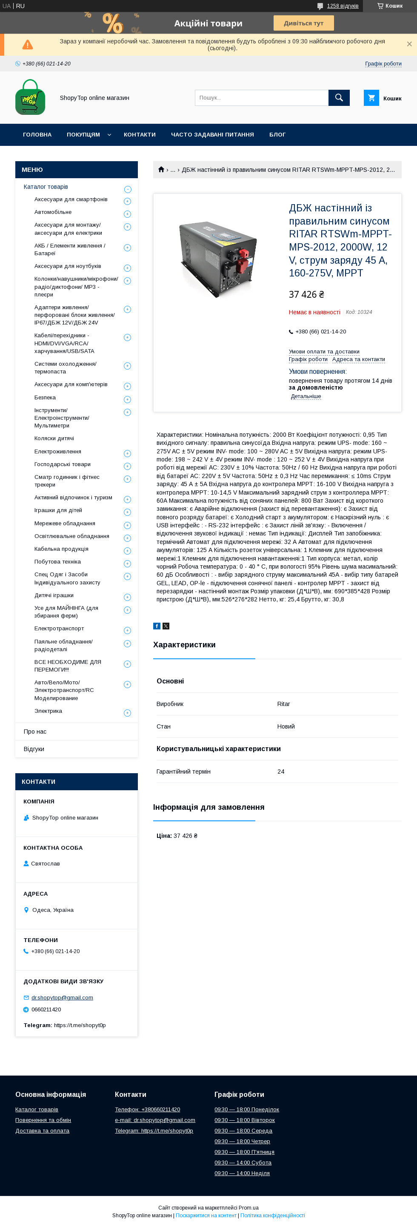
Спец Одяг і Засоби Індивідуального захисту (67, 578)
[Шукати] (339, 98)
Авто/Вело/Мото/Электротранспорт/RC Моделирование (64, 690)
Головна (37, 134)
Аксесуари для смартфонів (71, 199)
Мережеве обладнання (64, 523)
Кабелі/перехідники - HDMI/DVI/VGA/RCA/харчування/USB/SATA (64, 343)
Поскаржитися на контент (206, 1215)
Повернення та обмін (43, 1120)
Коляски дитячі (54, 438)
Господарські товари (62, 464)
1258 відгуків (343, 6)
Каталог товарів (46, 186)
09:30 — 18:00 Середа (243, 1130)
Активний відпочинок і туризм (73, 497)
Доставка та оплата (42, 1130)
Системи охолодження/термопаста (65, 368)
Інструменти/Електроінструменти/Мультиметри (61, 418)
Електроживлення (57, 451)
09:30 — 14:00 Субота (242, 1162)
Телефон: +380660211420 (147, 1109)
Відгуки (34, 749)
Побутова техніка (57, 561)
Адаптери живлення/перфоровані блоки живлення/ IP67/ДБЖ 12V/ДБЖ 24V (74, 315)
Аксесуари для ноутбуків (67, 266)
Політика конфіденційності (272, 1215)
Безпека (45, 397)
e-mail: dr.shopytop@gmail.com (155, 1120)
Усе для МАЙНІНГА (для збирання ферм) (66, 612)
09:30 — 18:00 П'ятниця (244, 1152)
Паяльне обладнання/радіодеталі (63, 645)
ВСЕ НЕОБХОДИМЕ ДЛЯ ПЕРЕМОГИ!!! (67, 666)
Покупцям (83, 134)
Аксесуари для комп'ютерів (71, 384)
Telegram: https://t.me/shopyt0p (154, 1130)
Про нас (35, 731)
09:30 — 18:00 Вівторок (244, 1120)
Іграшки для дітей (58, 510)
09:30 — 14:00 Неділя (242, 1173)
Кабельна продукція (61, 549)
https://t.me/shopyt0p (80, 1025)
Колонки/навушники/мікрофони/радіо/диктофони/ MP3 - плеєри (76, 286)
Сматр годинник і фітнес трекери (67, 481)
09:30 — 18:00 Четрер (242, 1141)
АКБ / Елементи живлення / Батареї (70, 249)
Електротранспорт (59, 628)
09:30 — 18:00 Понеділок (246, 1109)
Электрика (48, 711)
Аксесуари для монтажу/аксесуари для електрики (68, 229)
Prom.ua (249, 1208)
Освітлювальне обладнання (71, 536)
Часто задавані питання (212, 134)
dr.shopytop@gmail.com (62, 997)
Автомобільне (52, 212)
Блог (277, 134)
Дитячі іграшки (54, 595)
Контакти (140, 134)
